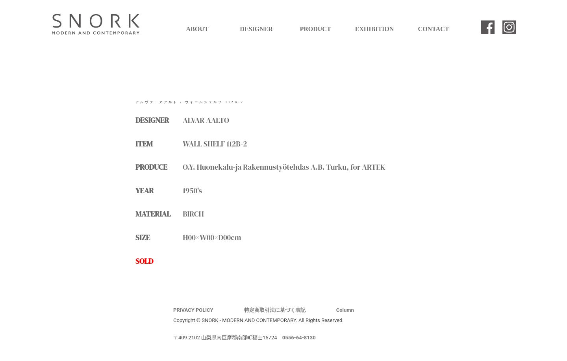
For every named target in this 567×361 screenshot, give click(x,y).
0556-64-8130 (299, 338)
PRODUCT (315, 29)
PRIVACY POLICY (193, 310)
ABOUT (197, 29)
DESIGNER (256, 29)
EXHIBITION (374, 29)
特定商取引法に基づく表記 (275, 310)
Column (345, 310)
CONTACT (433, 29)
